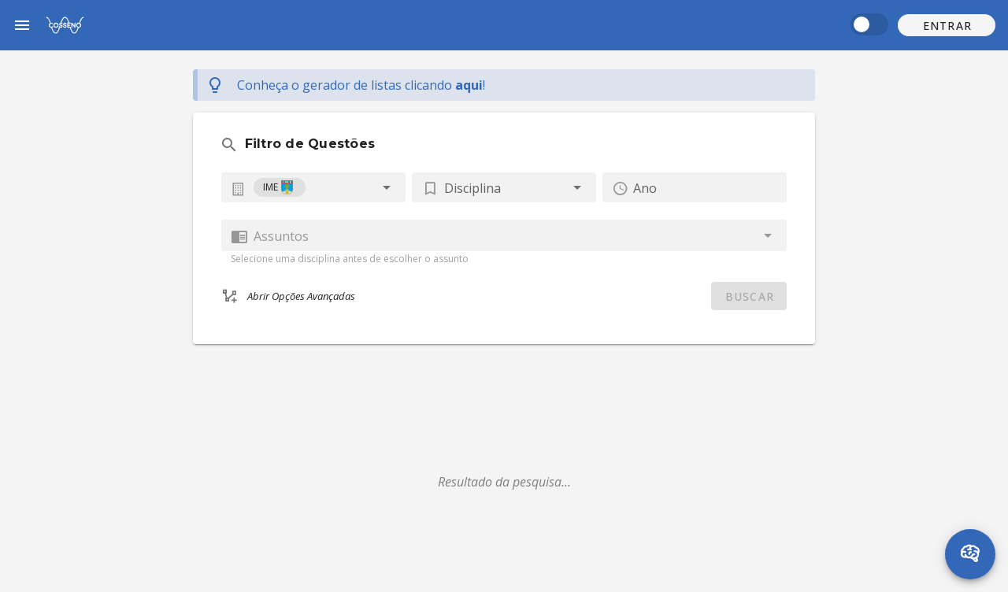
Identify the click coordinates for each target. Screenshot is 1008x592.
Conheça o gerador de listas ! (361, 85)
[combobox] (313, 187)
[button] (946, 25)
